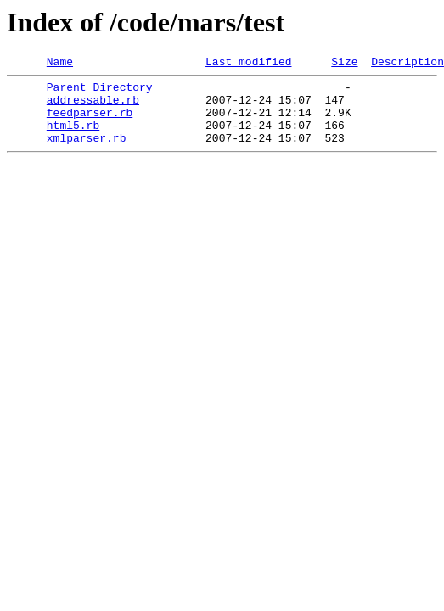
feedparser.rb (89, 122)
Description (407, 63)
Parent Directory (100, 91)
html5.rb (73, 137)
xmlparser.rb (86, 152)
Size (344, 63)
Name (60, 63)
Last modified (248, 63)
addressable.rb (93, 107)
